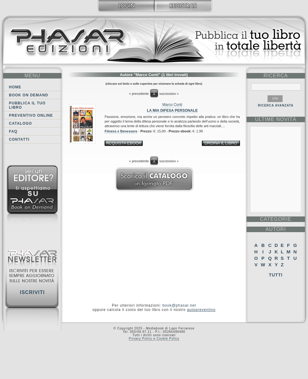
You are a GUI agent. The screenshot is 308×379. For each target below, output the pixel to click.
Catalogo (20, 123)
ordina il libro (220, 143)
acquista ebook (124, 143)
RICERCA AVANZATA (276, 105)
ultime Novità (276, 119)
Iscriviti (32, 292)
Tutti (276, 274)
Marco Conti (172, 105)
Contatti (19, 139)
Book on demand (28, 95)
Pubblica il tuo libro (27, 105)
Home (15, 87)
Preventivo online (31, 115)
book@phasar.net (179, 305)
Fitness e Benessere (121, 131)
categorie (275, 219)
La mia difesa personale (172, 110)
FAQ (13, 131)
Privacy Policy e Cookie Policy (154, 338)
